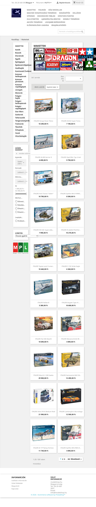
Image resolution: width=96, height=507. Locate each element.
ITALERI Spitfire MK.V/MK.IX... (70, 448)
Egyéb (17, 59)
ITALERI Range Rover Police (43, 121)
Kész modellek (55, 10)
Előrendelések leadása (38, 25)
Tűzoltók (18, 127)
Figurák (42, 10)
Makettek (31, 10)
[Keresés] (71, 31)
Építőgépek (20, 62)
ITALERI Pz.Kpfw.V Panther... (71, 230)
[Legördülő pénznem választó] (48, 3)
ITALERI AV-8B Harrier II (43, 157)
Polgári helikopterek (20, 102)
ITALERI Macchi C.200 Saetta (43, 375)
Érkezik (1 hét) (21, 208)
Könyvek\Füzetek (66, 16)
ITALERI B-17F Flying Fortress (43, 448)
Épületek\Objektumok (20, 65)
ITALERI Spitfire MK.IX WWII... (70, 194)
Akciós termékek (35, 22)
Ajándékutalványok (50, 19)
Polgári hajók (18, 97)
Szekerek (19, 115)
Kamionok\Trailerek (20, 71)
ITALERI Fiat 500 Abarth (43, 339)
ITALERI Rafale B (43, 303)
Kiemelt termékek (71, 19)
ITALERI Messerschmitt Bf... (70, 339)
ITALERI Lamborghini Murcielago (70, 412)
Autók (17, 50)
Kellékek (77, 13)
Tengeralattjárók (20, 121)
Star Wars (19, 111)
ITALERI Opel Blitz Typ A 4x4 (71, 157)
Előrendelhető (21, 201)
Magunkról (15, 486)
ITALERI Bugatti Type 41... (71, 303)
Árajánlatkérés (58, 25)
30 (69, 459)
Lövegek (18, 90)
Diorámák (19, 56)
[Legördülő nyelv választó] (30, 3)
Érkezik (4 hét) (21, 212)
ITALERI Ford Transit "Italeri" (43, 194)
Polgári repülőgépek (20, 107)
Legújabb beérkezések (55, 22)
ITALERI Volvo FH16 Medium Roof (43, 412)
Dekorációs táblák (46, 16)
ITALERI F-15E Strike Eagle (71, 266)
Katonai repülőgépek (20, 86)
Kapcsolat (15, 489)
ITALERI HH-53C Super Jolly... (43, 230)
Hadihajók (19, 68)
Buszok (18, 53)
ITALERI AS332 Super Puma (70, 121)
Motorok (19, 93)
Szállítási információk (19, 480)
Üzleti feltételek (17, 483)
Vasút (17, 133)
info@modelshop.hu (59, 492)
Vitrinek (31, 16)
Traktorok (19, 124)
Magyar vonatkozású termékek (42, 13)
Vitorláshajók (20, 136)
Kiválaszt (21, 221)
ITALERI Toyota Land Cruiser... (43, 266)
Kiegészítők (64, 13)
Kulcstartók (33, 19)
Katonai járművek (19, 80)
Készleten (21, 205)
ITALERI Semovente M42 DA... (70, 375)
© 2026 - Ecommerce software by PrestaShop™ (48, 495)
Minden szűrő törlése (25, 153)
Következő (76, 459)
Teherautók (20, 118)
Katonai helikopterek (20, 75)
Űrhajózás (19, 130)
